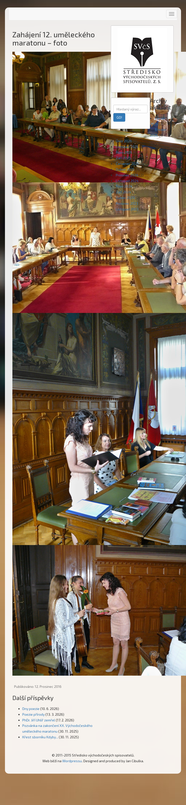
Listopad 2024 (127, 181)
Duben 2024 (125, 198)
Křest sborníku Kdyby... (40, 737)
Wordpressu (72, 761)
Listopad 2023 (127, 209)
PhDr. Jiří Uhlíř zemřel (38, 720)
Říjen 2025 (124, 152)
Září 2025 (123, 158)
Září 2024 (123, 192)
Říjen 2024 (124, 186)
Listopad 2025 (127, 147)
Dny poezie (30, 708)
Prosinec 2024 (127, 175)
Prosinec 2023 (127, 203)
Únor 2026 (124, 141)
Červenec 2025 (127, 163)
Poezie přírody (33, 714)
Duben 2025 (125, 169)
